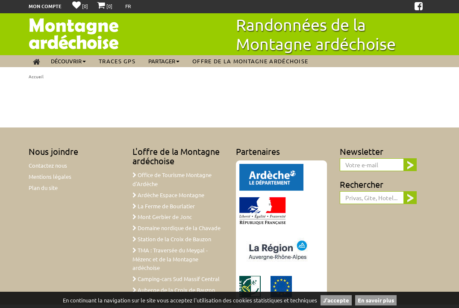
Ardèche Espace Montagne (168, 194)
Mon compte (45, 6)
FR (128, 6)
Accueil (36, 76)
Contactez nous (48, 165)
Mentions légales (50, 176)
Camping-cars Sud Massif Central (176, 278)
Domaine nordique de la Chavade (176, 227)
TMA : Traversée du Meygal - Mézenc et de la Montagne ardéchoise (170, 259)
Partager (163, 61)
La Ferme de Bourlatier (163, 206)
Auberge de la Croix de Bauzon (173, 289)
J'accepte (336, 300)
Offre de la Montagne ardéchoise (250, 61)
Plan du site (43, 187)
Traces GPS (117, 61)
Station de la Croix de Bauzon (171, 239)
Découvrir (68, 61)
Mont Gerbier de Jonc (162, 216)
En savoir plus (376, 300)
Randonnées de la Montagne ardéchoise (316, 34)
